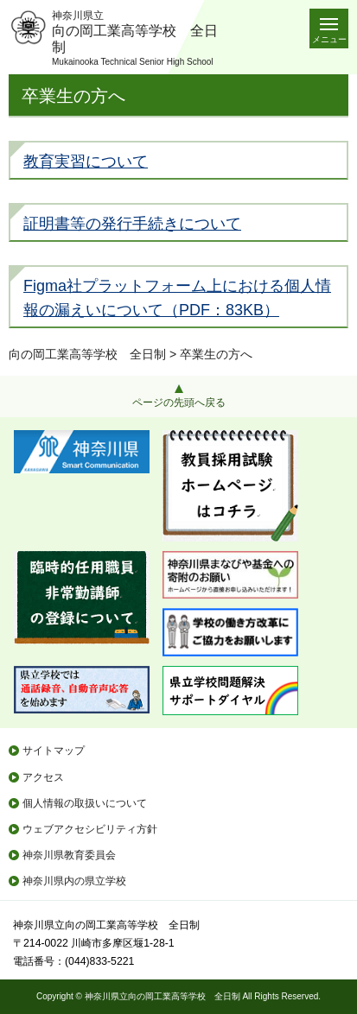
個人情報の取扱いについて (84, 803)
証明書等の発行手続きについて (132, 223)
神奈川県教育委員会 (69, 855)
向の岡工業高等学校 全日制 (87, 354)
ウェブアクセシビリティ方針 (89, 829)
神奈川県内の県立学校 (74, 881)
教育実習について (85, 161)
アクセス (43, 777)
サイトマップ (53, 751)
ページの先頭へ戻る (179, 402)
